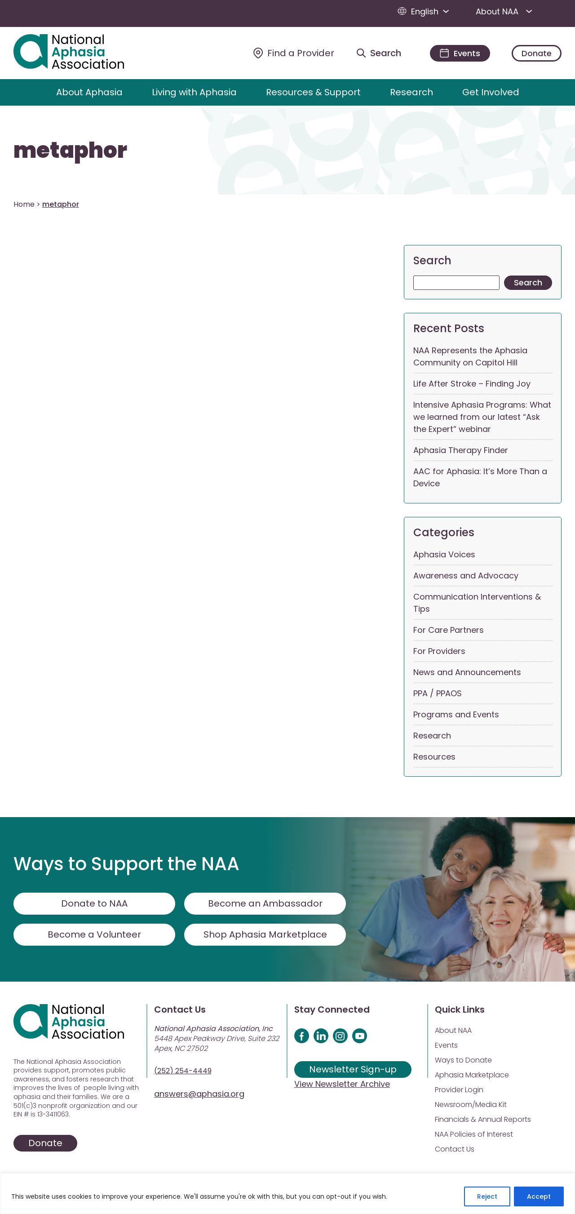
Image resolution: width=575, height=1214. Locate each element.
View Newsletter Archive (342, 1083)
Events (446, 1045)
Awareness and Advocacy (465, 575)
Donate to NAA (94, 903)
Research (411, 92)
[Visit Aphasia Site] (79, 53)
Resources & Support (313, 92)
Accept (539, 1196)
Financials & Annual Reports (483, 1119)
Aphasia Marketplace (472, 1075)
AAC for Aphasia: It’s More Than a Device (480, 477)
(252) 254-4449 (183, 1071)
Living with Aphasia (194, 92)
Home (24, 204)
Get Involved (490, 92)
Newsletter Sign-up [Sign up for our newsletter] (353, 1069)
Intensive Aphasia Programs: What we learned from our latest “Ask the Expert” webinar (482, 417)
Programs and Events (456, 714)
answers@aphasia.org (199, 1093)
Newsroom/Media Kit (471, 1104)
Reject (487, 1196)
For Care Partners (448, 630)
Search (432, 260)
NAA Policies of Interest (474, 1134)
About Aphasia (89, 92)
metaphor (70, 151)
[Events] (460, 53)
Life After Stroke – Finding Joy (472, 383)
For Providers (439, 651)
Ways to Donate (463, 1060)
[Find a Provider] (293, 53)
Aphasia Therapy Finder (460, 450)
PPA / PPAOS (437, 693)
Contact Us (454, 1149)
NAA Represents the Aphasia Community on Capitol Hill (470, 356)
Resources (434, 756)
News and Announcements (467, 672)
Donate (537, 53)
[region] (287, 1193)
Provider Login (459, 1090)
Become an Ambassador (265, 903)
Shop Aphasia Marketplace (265, 934)
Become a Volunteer (94, 934)
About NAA (505, 11)
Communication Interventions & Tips (477, 602)
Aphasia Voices (444, 554)
